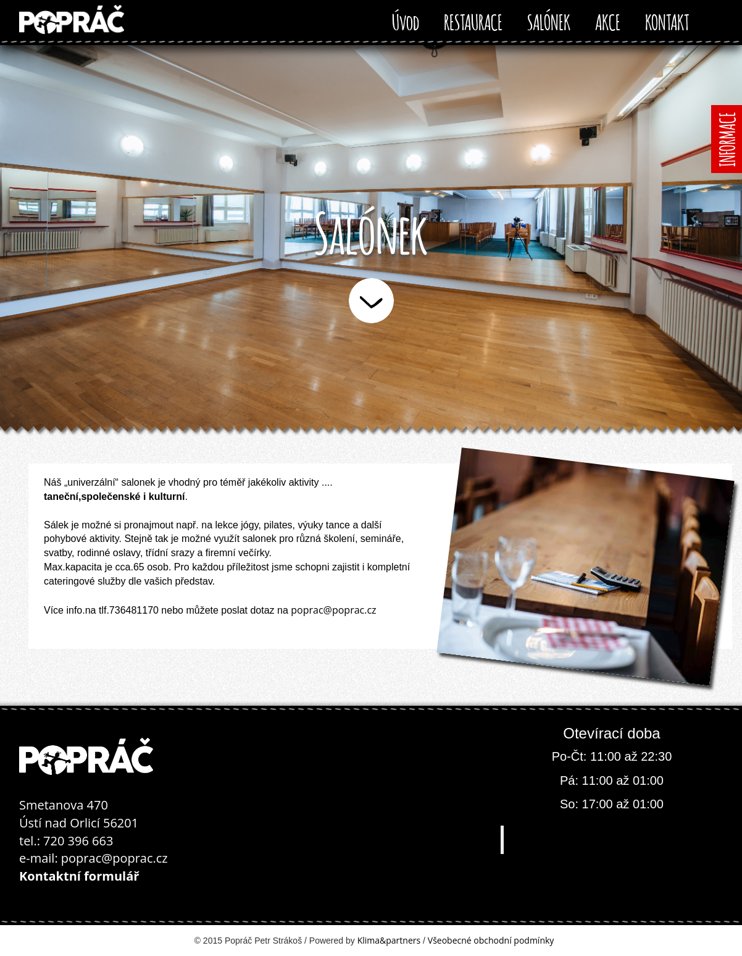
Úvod (405, 20)
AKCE (607, 20)
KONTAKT (667, 20)
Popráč (613, 839)
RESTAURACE (473, 20)
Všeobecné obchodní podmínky (491, 940)
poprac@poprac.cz (333, 610)
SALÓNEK (548, 20)
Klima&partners (388, 940)
